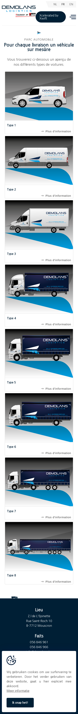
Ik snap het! (20, 702)
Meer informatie (18, 690)
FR (63, 4)
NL (55, 4)
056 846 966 (39, 646)
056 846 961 (39, 642)
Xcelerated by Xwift (48, 17)
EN (71, 4)
